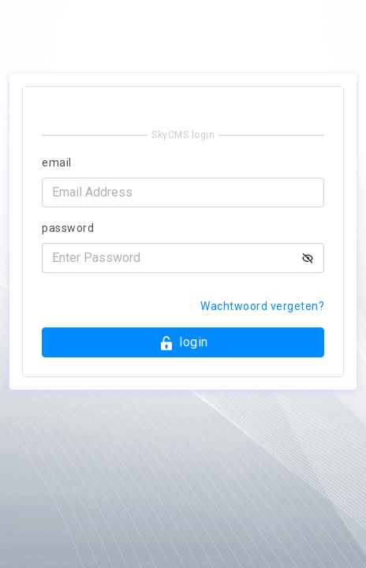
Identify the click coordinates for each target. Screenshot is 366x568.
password (68, 228)
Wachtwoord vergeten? (262, 306)
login (183, 343)
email (57, 162)
